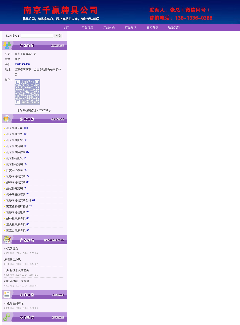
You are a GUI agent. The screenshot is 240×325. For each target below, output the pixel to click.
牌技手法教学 (14, 170)
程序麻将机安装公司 (18, 200)
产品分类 (109, 27)
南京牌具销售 (14, 134)
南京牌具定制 (14, 146)
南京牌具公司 (14, 128)
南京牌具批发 (14, 140)
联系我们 (174, 27)
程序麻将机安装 (16, 176)
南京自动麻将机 (16, 230)
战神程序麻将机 (16, 218)
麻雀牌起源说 (12, 259)
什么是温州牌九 (13, 303)
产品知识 (131, 27)
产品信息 (87, 27)
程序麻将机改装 (16, 212)
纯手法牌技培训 (16, 194)
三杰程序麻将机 (16, 224)
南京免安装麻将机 (17, 206)
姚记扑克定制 (14, 188)
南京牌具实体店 (16, 152)
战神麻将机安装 (16, 182)
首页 (66, 27)
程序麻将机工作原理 (16, 281)
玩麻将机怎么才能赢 (16, 270)
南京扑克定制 (14, 164)
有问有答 (152, 27)
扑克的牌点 (11, 248)
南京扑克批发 (14, 158)
